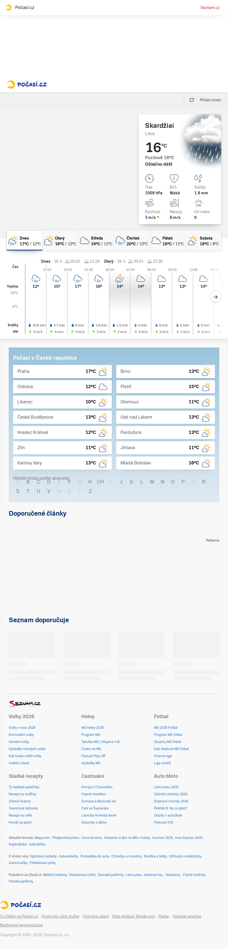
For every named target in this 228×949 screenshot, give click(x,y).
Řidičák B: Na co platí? (170, 808)
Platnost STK (164, 822)
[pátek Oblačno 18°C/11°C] (167, 240)
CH (100, 482)
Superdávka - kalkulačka (27, 844)
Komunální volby (21, 735)
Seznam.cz (210, 7)
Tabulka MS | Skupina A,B (100, 742)
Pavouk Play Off (93, 756)
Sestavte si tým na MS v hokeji (127, 838)
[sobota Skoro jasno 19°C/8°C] (203, 240)
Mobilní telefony (55, 875)
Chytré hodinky (194, 875)
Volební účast (19, 763)
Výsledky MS (90, 763)
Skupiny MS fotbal (167, 742)
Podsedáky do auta (94, 856)
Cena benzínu (91, 838)
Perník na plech (20, 822)
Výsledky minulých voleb (27, 749)
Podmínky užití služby (60, 916)
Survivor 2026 (162, 838)
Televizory (172, 875)
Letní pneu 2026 (166, 787)
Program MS (90, 735)
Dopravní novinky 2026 (171, 801)
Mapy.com (42, 838)
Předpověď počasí (65, 838)
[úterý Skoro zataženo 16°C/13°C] (60, 240)
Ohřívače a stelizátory (185, 856)
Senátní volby (19, 742)
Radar (164, 916)
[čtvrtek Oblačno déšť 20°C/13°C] (132, 240)
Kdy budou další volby (25, 756)
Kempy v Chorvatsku (96, 787)
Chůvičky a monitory (126, 856)
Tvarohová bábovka (23, 808)
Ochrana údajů (96, 916)
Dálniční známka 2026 (170, 794)
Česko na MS (91, 749)
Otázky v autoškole (168, 815)
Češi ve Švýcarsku (95, 808)
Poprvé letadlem (93, 794)
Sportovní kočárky (43, 856)
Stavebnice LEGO (82, 875)
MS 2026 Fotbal (166, 728)
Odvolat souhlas (187, 916)
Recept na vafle (20, 815)
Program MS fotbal (168, 735)
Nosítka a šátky (155, 856)
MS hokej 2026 (92, 728)
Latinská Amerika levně (98, 815)
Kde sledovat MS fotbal (171, 749)
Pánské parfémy (21, 881)
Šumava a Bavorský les (98, 801)
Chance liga (163, 756)
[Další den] (215, 296)
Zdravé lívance (20, 801)
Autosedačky (68, 856)
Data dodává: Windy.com (133, 916)
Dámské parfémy (111, 875)
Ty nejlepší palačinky (24, 787)
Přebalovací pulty (43, 863)
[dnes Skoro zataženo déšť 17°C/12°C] (24, 240)
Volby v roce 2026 (22, 728)
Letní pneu (134, 875)
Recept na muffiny (22, 794)
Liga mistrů (162, 763)
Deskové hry (153, 875)
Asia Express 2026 (188, 838)
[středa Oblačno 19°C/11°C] (96, 240)
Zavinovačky (18, 863)
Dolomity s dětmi (94, 822)
